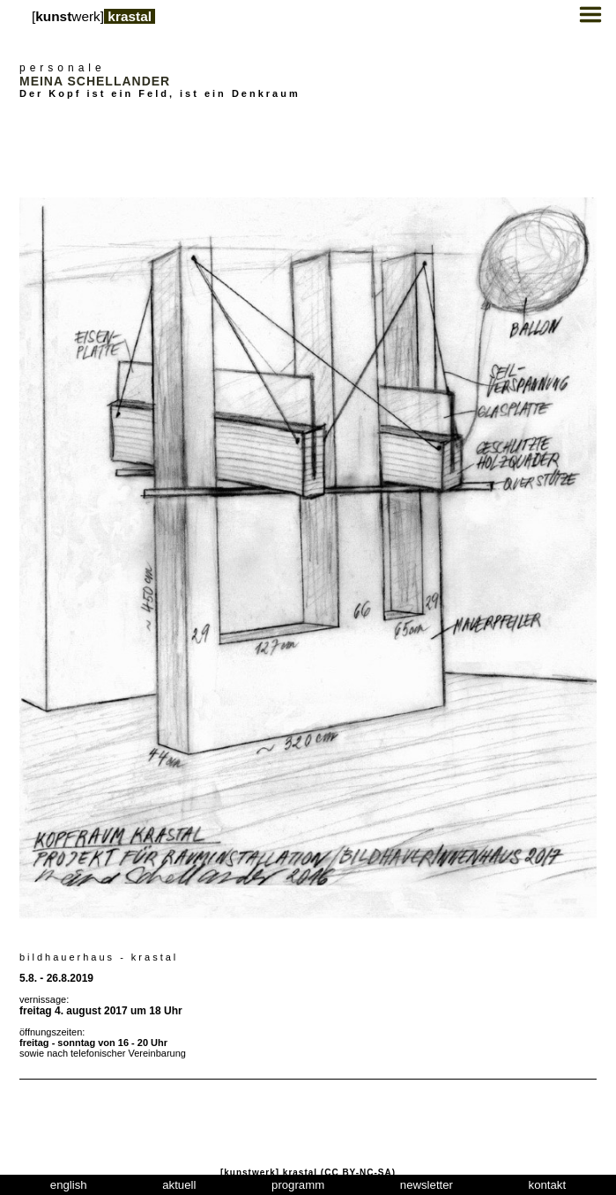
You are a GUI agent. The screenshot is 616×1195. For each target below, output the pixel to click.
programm (297, 1184)
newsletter (426, 1184)
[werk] (93, 16)
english (68, 1184)
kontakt (548, 1184)
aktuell (179, 1184)
